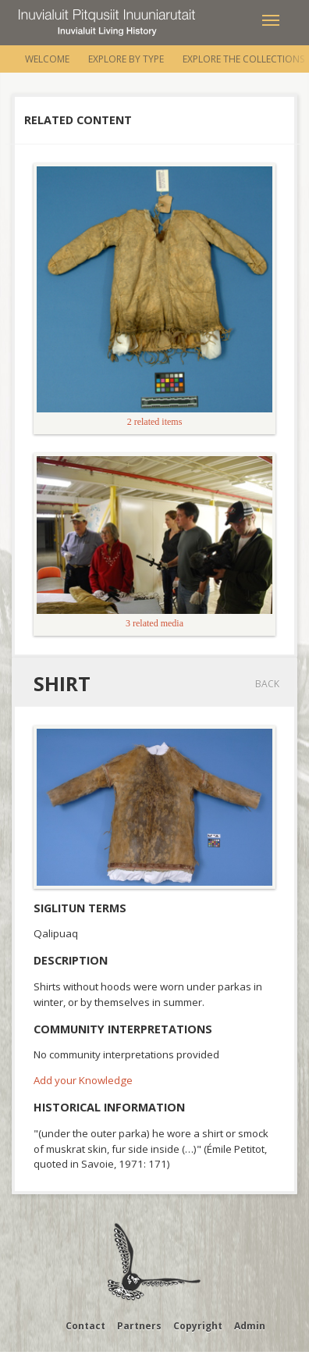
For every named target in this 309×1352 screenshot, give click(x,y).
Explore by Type (126, 59)
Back (267, 683)
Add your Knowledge (83, 1080)
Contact (85, 1325)
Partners (139, 1325)
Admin (249, 1325)
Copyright (197, 1325)
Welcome (47, 59)
